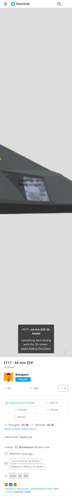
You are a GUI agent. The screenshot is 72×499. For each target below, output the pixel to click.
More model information (20, 429)
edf (26, 475)
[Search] (59, 4)
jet (20, 475)
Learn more (42, 447)
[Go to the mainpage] (20, 4)
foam (13, 475)
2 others (9, 491)
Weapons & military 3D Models (27, 466)
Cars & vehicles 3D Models (25, 460)
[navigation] (5, 4)
